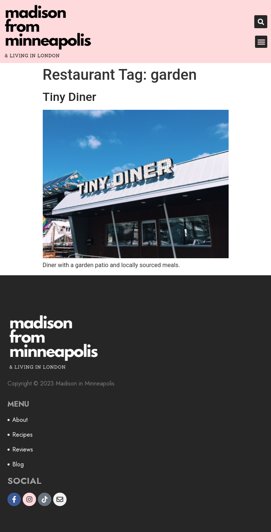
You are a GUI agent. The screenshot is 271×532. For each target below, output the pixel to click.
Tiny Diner (69, 97)
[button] (260, 21)
